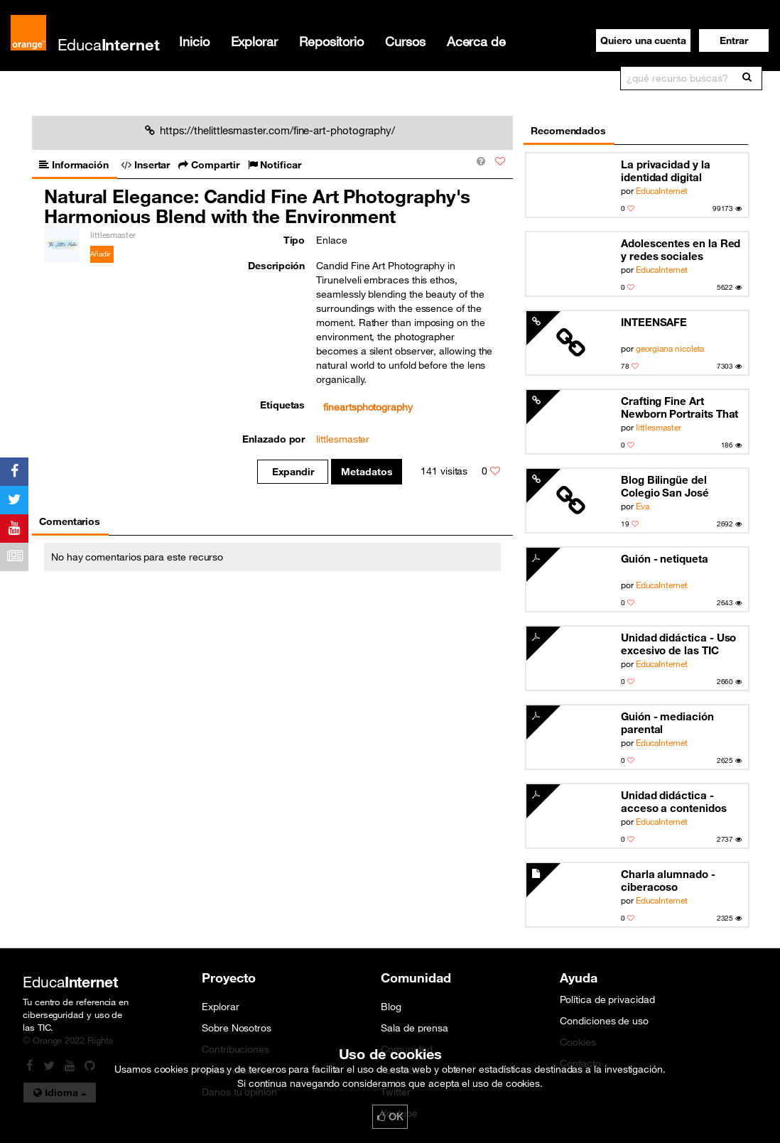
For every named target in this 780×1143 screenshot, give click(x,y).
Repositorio (331, 41)
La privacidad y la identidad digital (665, 170)
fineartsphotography (368, 407)
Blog (391, 1006)
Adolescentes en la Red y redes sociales (680, 249)
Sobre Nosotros (236, 1028)
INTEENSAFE (654, 321)
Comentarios (69, 521)
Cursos (405, 41)
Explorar (254, 41)
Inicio (194, 41)
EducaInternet (662, 190)
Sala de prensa (414, 1028)
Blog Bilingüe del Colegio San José (665, 486)
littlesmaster (658, 427)
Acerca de (476, 41)
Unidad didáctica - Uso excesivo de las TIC (678, 643)
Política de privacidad (607, 999)
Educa (109, 44)
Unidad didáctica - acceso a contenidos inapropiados (674, 802)
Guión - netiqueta (664, 558)
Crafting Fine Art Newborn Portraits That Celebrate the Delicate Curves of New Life (679, 407)
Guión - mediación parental (667, 722)
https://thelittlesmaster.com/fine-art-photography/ (270, 130)
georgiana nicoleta (670, 348)
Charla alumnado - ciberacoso (668, 880)
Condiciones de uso (604, 1020)
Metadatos (367, 471)
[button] (733, 40)
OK (390, 1116)
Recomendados (568, 130)
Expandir (293, 471)
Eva (642, 505)
